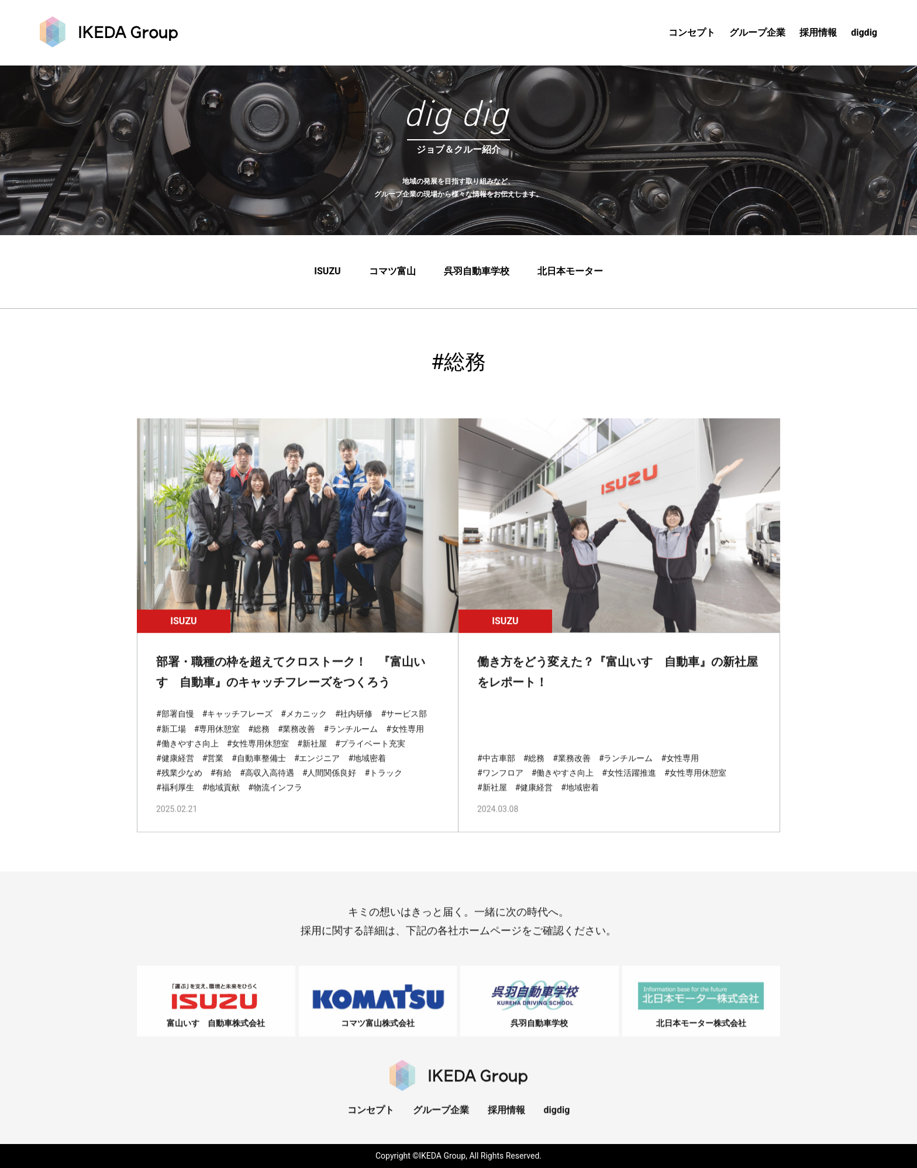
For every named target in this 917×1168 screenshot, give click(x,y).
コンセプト (691, 32)
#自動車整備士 (259, 769)
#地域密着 (368, 769)
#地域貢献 (221, 799)
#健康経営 (175, 769)
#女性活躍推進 (629, 784)
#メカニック (304, 725)
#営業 (213, 769)
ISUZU (327, 272)
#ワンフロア (500, 784)
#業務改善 (297, 740)
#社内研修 (354, 725)
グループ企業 (757, 32)
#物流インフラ (275, 799)
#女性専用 (405, 740)
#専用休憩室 (217, 740)
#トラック (384, 784)
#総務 (259, 740)
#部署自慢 (175, 725)
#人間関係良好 (329, 784)
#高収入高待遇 (267, 784)
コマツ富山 (392, 272)
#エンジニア (317, 769)
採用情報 (818, 32)
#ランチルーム (351, 740)
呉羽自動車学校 (476, 272)
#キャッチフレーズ (237, 725)
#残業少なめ (179, 784)
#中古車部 (496, 769)
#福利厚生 (175, 799)
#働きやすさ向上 (187, 754)
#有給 (221, 784)
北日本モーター (570, 272)
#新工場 (171, 740)
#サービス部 (404, 725)
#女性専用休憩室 (258, 754)
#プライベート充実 (370, 754)
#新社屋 (312, 754)
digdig (864, 32)
